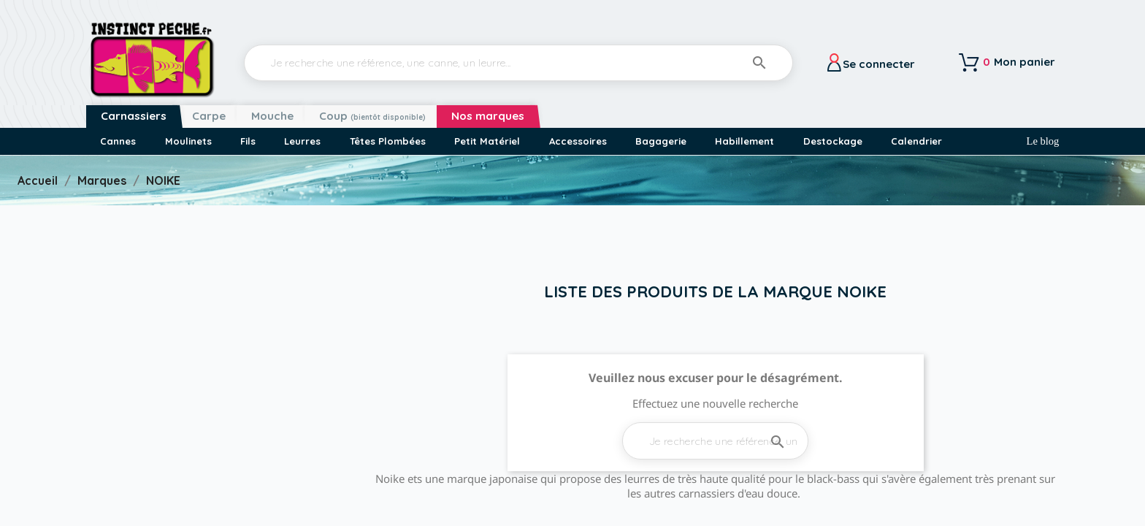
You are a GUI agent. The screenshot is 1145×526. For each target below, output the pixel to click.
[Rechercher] (518, 63)
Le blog (1043, 141)
